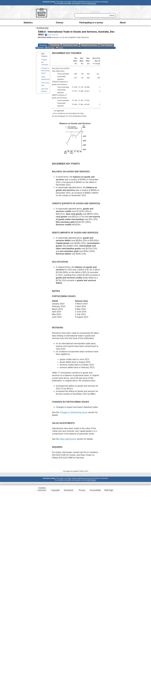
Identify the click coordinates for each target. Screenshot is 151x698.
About (123, 23)
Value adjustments (45, 78)
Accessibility (95, 490)
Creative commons (41, 489)
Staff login (108, 490)
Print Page (49, 48)
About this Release (44, 90)
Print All (59, 48)
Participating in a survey (91, 23)
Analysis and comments (44, 62)
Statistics (28, 23)
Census (59, 23)
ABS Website (91, 3)
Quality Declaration (51, 34)
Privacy (82, 490)
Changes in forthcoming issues (45, 70)
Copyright (55, 490)
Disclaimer (68, 490)
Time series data (45, 84)
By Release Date (42, 28)
